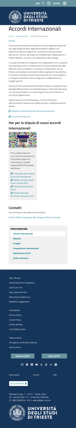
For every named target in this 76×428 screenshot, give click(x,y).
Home (11, 36)
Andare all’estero (21, 258)
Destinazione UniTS (22, 253)
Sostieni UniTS (23, 356)
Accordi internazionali (21, 116)
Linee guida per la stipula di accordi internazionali (23, 175)
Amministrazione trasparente (22, 282)
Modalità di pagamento (19, 301)
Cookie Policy (15, 319)
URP (55, 374)
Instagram (22, 364)
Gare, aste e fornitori (18, 292)
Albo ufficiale (15, 278)
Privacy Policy (15, 315)
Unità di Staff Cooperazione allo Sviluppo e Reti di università (34, 217)
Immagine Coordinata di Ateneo (23, 342)
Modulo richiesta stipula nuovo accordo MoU (22, 181)
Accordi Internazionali (23, 233)
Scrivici (36, 374)
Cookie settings (16, 324)
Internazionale (22, 36)
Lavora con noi (15, 287)
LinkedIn (31, 364)
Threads (46, 364)
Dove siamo (14, 374)
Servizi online (15, 347)
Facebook (27, 364)
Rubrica (48, 3)
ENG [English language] (38, 3)
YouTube (36, 364)
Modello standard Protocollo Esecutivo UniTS (22, 194)
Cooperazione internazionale (26, 248)
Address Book (15, 337)
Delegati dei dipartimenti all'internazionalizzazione (33, 111)
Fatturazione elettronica (19, 297)
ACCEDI (56, 3)
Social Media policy (17, 329)
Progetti (17, 243)
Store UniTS (54, 356)
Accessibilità (14, 310)
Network (17, 238)
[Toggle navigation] (65, 3)
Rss (55, 364)
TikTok (50, 364)
